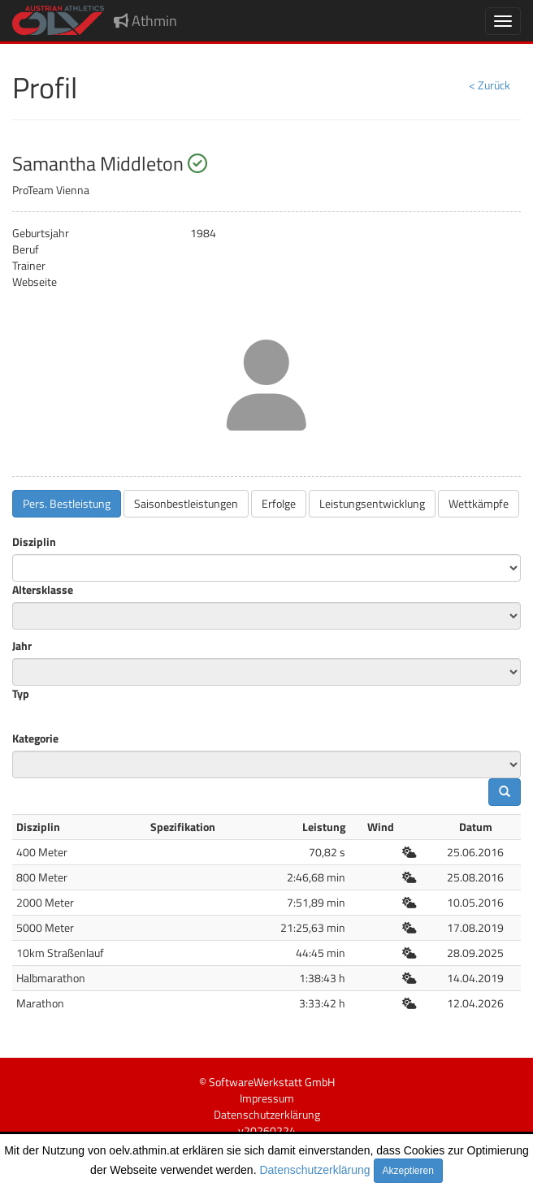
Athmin (145, 21)
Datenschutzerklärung (314, 1169)
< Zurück (489, 84)
